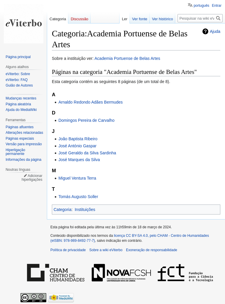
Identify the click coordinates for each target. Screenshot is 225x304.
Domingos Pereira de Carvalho (86, 120)
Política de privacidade (68, 250)
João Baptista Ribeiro (77, 138)
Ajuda (215, 31)
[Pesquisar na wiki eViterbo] (200, 18)
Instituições (85, 209)
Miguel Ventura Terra (77, 178)
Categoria (62, 209)
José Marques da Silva (79, 159)
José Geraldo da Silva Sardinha (87, 153)
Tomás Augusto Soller (78, 196)
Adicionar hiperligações (32, 178)
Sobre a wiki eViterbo (105, 250)
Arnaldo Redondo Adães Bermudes (90, 102)
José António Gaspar (77, 145)
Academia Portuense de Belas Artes (127, 58)
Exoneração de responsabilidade (151, 250)
